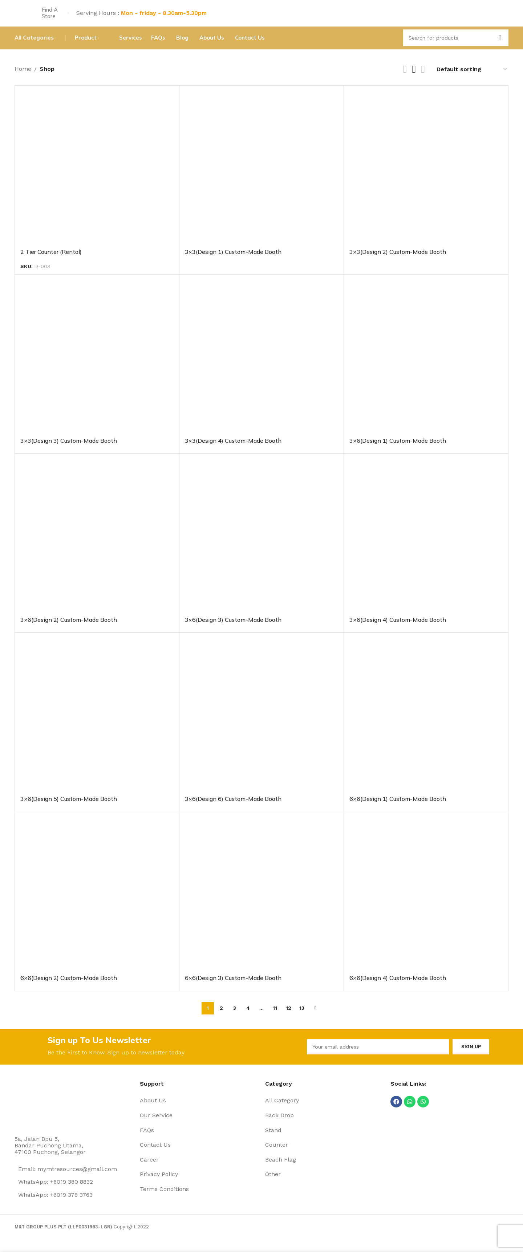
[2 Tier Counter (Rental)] (97, 176)
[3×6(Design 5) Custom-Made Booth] (97, 724)
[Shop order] (472, 78)
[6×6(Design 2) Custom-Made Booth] (97, 903)
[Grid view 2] (405, 78)
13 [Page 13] (301, 1017)
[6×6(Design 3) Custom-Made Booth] (261, 903)
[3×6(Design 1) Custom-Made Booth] (426, 365)
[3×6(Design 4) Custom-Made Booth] (426, 544)
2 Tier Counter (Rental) (51, 260)
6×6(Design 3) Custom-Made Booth (233, 986)
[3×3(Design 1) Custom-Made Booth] (261, 176)
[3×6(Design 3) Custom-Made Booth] (261, 544)
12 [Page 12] (288, 1017)
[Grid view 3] (414, 78)
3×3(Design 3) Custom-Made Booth (68, 449)
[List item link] (199, 1113)
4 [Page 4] (248, 1017)
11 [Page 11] (275, 1017)
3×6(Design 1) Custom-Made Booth (397, 449)
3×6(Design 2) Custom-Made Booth (68, 628)
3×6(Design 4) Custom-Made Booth (397, 628)
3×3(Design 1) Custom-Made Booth (233, 260)
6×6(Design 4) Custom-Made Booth (397, 986)
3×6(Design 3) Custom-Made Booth (233, 628)
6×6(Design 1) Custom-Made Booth (397, 807)
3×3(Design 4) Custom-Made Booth (233, 449)
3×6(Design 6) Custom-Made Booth (233, 807)
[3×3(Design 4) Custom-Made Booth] (261, 365)
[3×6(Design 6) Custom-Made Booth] (261, 724)
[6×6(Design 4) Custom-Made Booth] (426, 903)
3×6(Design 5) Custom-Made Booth (68, 807)
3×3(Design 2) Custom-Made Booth (397, 260)
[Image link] (42, 1114)
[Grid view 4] (423, 78)
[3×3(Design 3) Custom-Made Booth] (97, 365)
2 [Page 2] (221, 1017)
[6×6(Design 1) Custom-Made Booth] (426, 724)
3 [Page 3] (234, 1017)
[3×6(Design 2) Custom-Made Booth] (97, 544)
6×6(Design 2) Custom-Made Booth (68, 986)
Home (23, 77)
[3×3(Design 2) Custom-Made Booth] (426, 176)
